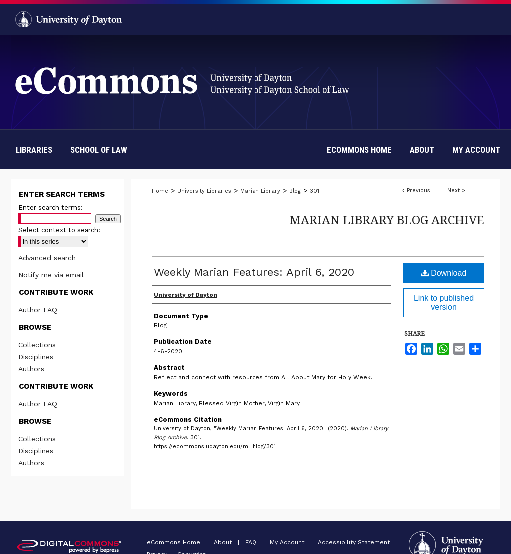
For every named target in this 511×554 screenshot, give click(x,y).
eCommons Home (174, 542)
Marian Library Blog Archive (386, 219)
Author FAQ (37, 310)
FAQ (251, 542)
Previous (418, 190)
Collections (37, 345)
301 (314, 191)
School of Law (98, 150)
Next (453, 190)
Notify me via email (51, 275)
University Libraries (204, 191)
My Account (288, 542)
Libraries (34, 150)
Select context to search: (59, 230)
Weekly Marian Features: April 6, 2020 (254, 272)
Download (444, 273)
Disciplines (35, 357)
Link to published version (444, 302)
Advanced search (47, 258)
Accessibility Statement (354, 542)
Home (160, 191)
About (224, 542)
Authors (31, 369)
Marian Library (260, 191)
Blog (295, 191)
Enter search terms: (50, 207)
